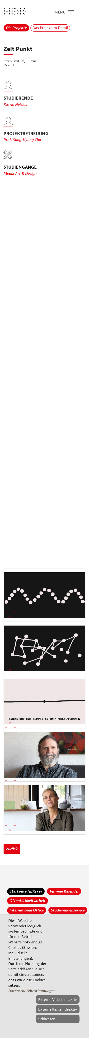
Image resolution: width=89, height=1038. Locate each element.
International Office (26, 910)
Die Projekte (16, 28)
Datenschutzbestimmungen (32, 991)
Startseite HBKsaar (25, 891)
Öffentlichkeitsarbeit (27, 900)
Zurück (12, 849)
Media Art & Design (20, 173)
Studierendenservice (68, 910)
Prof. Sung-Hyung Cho (22, 148)
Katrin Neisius (15, 112)
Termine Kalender (64, 891)
